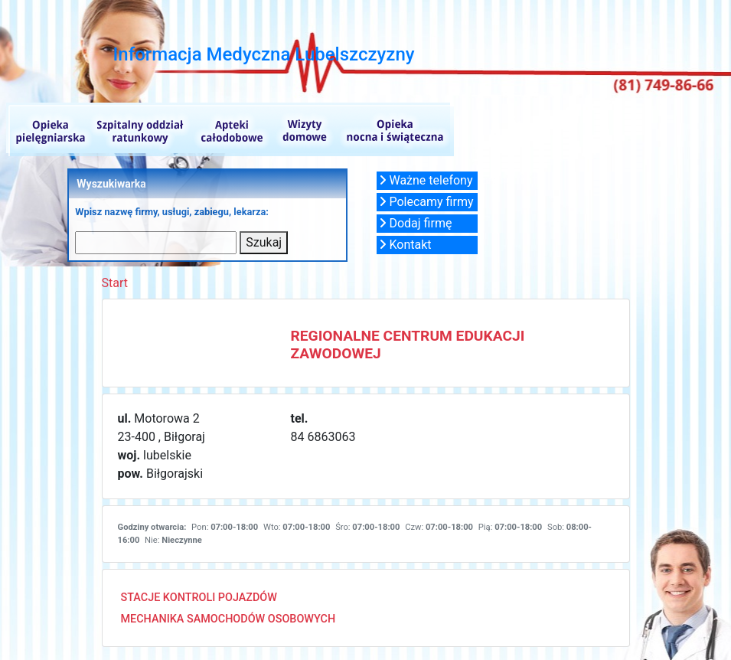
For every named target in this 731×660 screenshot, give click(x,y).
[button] (427, 181)
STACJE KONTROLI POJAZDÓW (199, 597)
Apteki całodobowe (232, 129)
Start (115, 283)
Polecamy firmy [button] (426, 201)
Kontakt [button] (405, 244)
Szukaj (264, 242)
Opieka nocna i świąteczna (393, 129)
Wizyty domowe (303, 129)
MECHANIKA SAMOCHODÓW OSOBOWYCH (228, 619)
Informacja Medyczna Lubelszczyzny (264, 54)
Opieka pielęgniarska (47, 129)
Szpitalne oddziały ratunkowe (139, 129)
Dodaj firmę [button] (416, 223)
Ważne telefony (426, 180)
